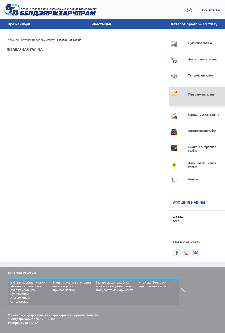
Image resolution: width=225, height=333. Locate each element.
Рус (204, 9)
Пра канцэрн (19, 24)
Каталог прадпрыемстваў (194, 24)
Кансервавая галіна (202, 131)
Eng (211, 9)
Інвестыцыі (100, 24)
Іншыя (193, 179)
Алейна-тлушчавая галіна (202, 165)
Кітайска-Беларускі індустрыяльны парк (154, 284)
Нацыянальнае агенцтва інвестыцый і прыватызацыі (72, 286)
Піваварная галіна (201, 94)
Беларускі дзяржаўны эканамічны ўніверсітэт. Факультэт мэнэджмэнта (114, 286)
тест (176, 221)
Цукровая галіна (200, 43)
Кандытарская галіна (203, 114)
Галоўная (13, 40)
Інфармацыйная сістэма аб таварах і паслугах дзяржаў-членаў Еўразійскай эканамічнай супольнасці (28, 292)
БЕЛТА (33, 323)
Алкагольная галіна (202, 59)
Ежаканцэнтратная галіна (202, 149)
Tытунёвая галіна (200, 75)
